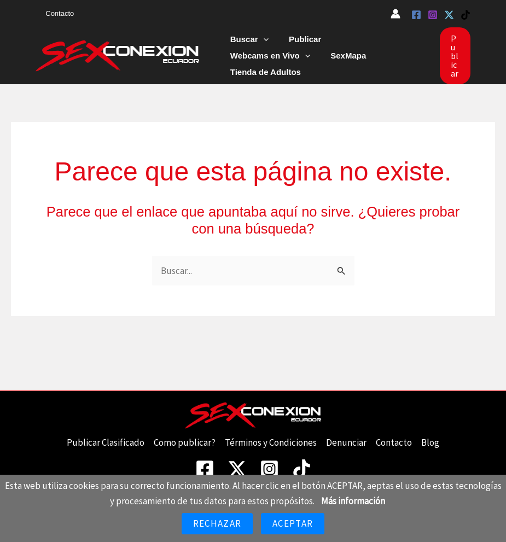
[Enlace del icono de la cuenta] (395, 14)
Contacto (57, 13)
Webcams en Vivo (371, 44)
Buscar (247, 44)
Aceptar (292, 523)
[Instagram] (433, 15)
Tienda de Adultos (315, 60)
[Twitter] (449, 15)
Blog (430, 436)
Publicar (299, 44)
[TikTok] (465, 15)
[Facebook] (416, 15)
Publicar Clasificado (105, 436)
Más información (353, 501)
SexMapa (246, 60)
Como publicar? (185, 436)
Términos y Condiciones (271, 436)
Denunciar (346, 436)
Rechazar (217, 523)
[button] (261, 44)
